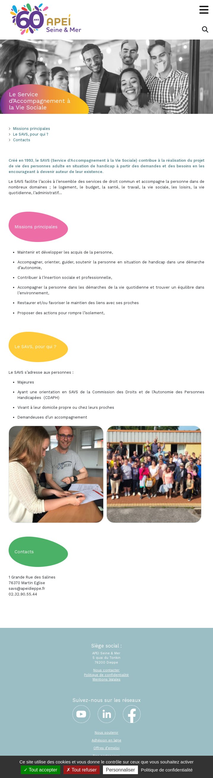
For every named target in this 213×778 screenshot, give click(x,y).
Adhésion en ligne (106, 740)
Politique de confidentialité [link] (167, 769)
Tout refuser (81, 769)
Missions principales (31, 128)
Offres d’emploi (106, 748)
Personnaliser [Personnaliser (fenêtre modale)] (120, 769)
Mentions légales (106, 679)
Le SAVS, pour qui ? (30, 134)
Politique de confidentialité (106, 675)
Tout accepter (40, 769)
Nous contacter (106, 670)
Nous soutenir (106, 733)
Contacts (21, 140)
